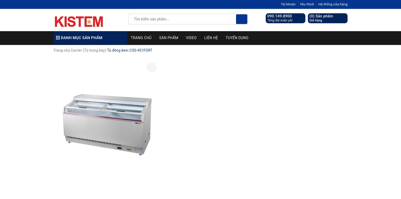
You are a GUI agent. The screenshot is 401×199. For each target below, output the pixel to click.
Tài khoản (288, 4)
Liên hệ (211, 38)
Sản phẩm (169, 38)
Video (191, 38)
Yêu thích (307, 4)
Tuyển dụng (237, 38)
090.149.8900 (279, 16)
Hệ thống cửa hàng (333, 4)
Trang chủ (141, 38)
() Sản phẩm (321, 18)
